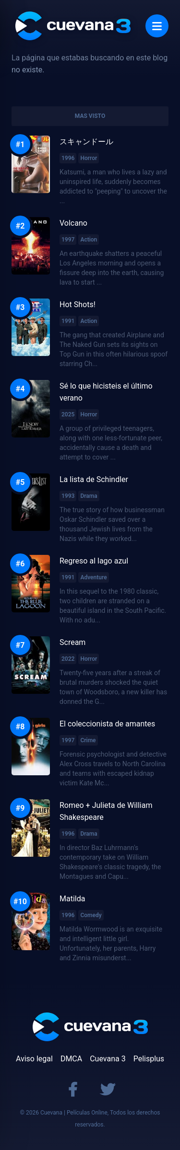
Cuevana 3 (107, 1058)
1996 (67, 158)
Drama (88, 496)
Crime (88, 740)
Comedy (90, 915)
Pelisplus (148, 1058)
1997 (67, 239)
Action (88, 239)
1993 (67, 496)
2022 (67, 659)
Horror (88, 158)
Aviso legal (34, 1058)
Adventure (93, 577)
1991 (67, 321)
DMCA (71, 1058)
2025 (67, 414)
